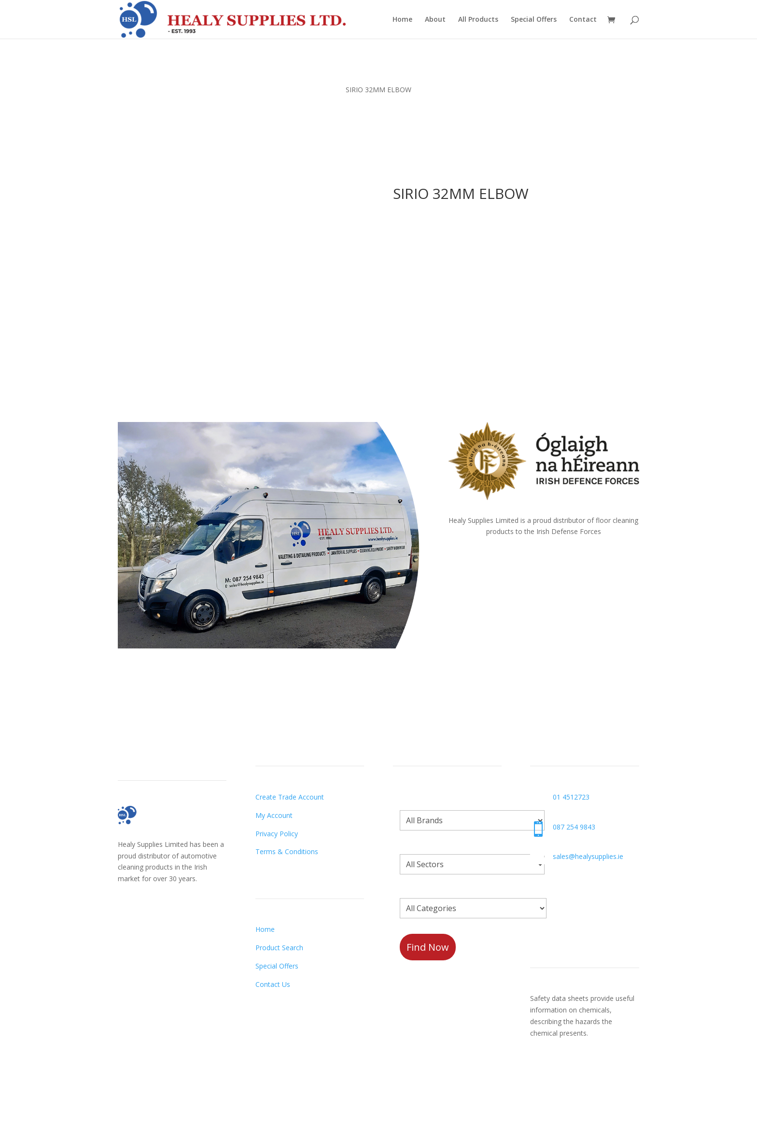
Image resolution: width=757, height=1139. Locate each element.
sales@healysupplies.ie (588, 856)
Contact (583, 20)
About (435, 20)
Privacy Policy (276, 833)
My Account (274, 815)
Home (402, 20)
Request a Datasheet (564, 1073)
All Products (478, 20)
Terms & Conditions (286, 851)
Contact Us (272, 984)
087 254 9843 (574, 826)
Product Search (279, 947)
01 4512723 (571, 797)
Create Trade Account (289, 797)
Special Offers (534, 20)
